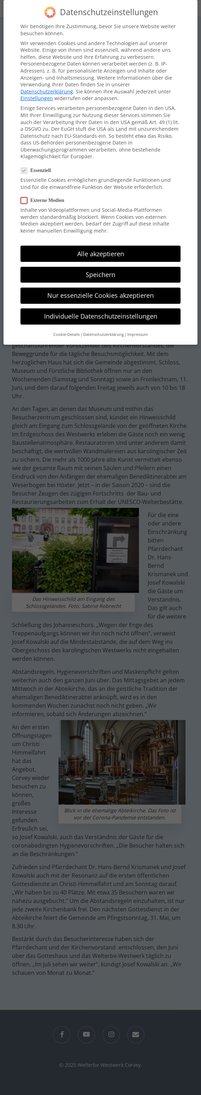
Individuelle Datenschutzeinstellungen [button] (100, 311)
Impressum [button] (137, 329)
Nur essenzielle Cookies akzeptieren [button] (100, 291)
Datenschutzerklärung (46, 87)
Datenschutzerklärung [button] (103, 329)
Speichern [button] (100, 270)
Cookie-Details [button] (66, 329)
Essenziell (38, 165)
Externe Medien (45, 195)
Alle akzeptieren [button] (100, 249)
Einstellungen (36, 93)
